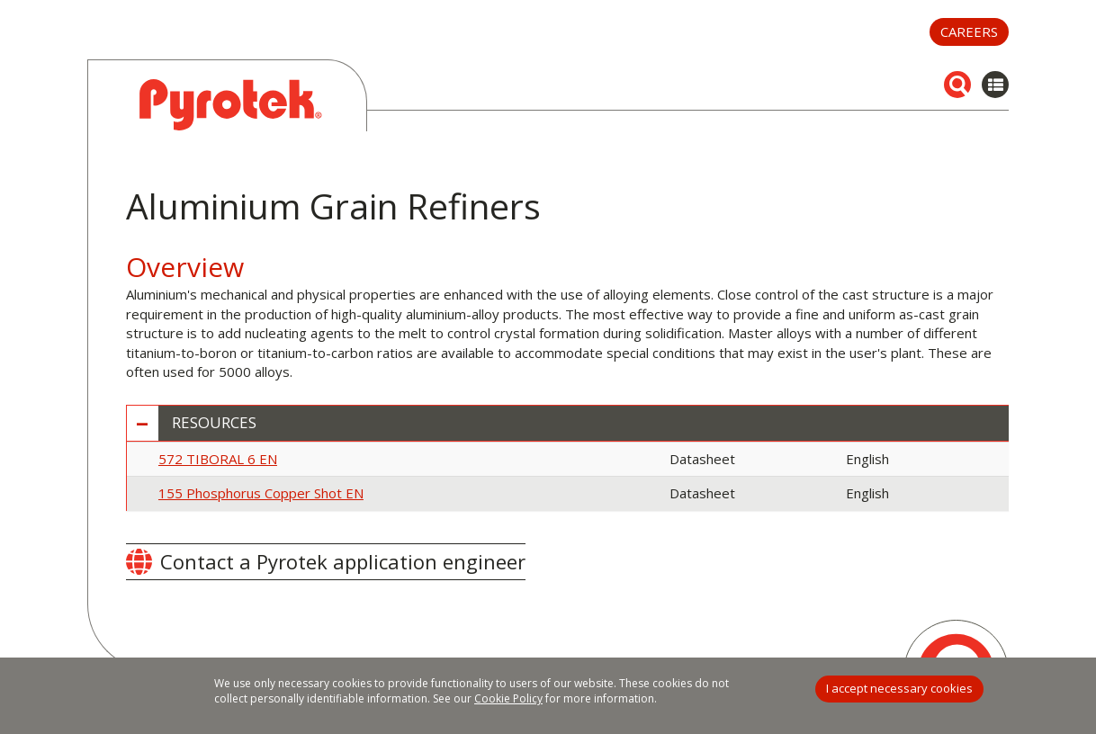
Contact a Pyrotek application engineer (343, 561)
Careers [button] (969, 31)
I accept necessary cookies (899, 688)
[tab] (568, 423)
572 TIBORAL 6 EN (217, 459)
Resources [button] (214, 423)
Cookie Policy (508, 698)
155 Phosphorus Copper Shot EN (261, 493)
